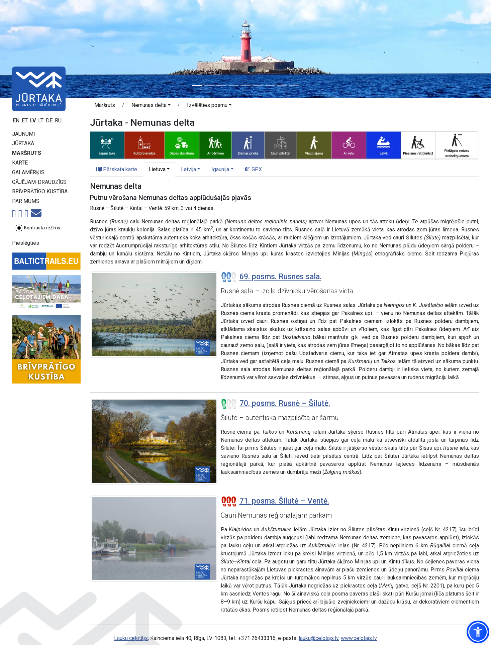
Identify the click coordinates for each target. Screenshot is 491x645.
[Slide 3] (221, 86)
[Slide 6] (258, 86)
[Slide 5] (245, 86)
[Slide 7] (270, 86)
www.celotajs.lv (359, 638)
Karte (20, 162)
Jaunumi (23, 134)
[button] (151, 106)
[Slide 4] (233, 86)
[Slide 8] (282, 86)
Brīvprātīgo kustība (40, 191)
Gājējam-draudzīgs (39, 182)
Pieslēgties (25, 243)
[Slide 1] (197, 86)
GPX (253, 169)
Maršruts (26, 153)
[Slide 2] (209, 86)
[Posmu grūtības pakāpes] (229, 277)
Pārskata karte (116, 169)
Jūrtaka (23, 143)
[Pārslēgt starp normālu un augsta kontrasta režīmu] (37, 228)
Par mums (25, 201)
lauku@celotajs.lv (318, 638)
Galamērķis (28, 172)
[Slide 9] (294, 86)
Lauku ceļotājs (131, 638)
